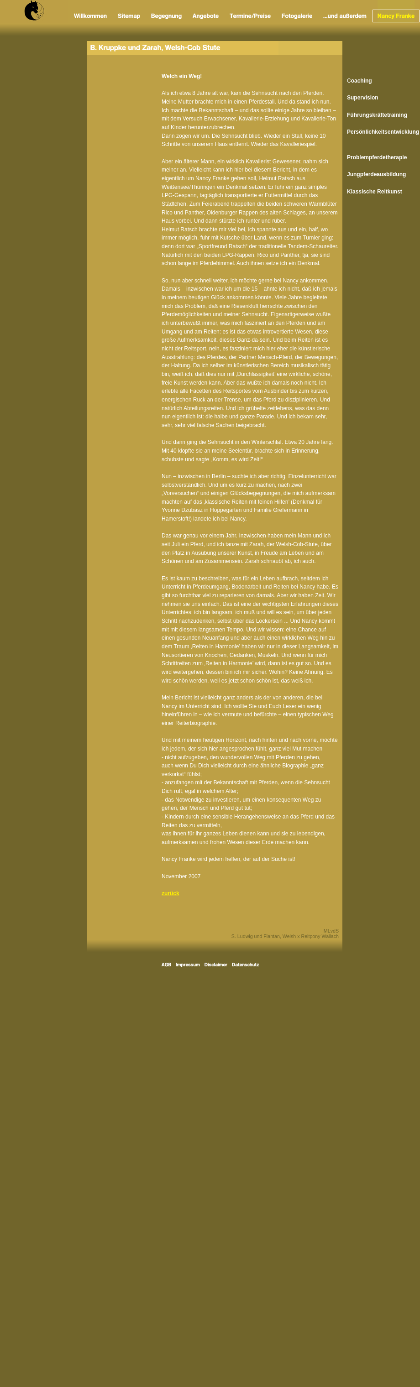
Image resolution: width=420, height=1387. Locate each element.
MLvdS (331, 930)
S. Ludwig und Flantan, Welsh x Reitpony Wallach (285, 936)
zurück (170, 893)
